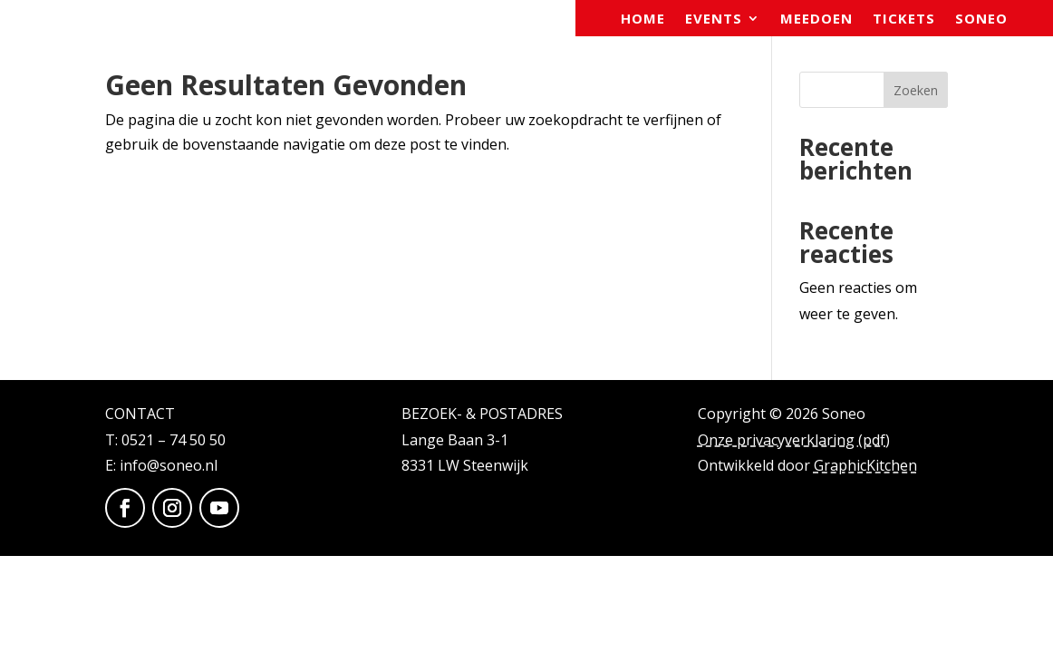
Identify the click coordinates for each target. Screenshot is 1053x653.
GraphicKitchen (865, 465)
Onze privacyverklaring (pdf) (794, 440)
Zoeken (916, 90)
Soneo (981, 19)
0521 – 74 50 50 (173, 440)
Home (643, 19)
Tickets (904, 19)
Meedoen (816, 19)
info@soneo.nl (168, 465)
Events (713, 19)
